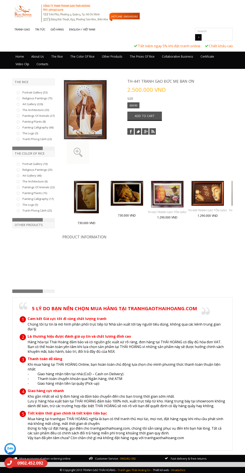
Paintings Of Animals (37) (38, 116)
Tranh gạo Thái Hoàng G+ (134, 470)
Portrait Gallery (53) (34, 92)
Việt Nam (89, 29)
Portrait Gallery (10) (34, 164)
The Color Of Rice (82, 56)
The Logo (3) (30, 133)
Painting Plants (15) (34, 193)
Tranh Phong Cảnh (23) (37, 139)
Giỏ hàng (57, 29)
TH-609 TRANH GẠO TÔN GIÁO (207, 210)
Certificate (207, 56)
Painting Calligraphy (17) (38, 199)
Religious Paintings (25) (37, 170)
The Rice (57, 56)
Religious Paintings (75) (37, 98)
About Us (37, 56)
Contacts (42, 64)
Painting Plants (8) (34, 121)
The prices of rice (142, 56)
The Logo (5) (30, 205)
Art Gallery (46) (31, 175)
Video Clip (22, 64)
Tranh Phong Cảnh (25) (37, 210)
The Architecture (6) (34, 181)
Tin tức (40, 29)
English (74, 29)
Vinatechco (178, 470)
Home (20, 56)
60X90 (133, 105)
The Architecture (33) (35, 110)
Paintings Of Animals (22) (38, 187)
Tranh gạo (22, 29)
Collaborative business (177, 56)
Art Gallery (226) (32, 104)
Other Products (112, 56)
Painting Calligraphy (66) (38, 127)
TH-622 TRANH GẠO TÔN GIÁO (167, 212)
